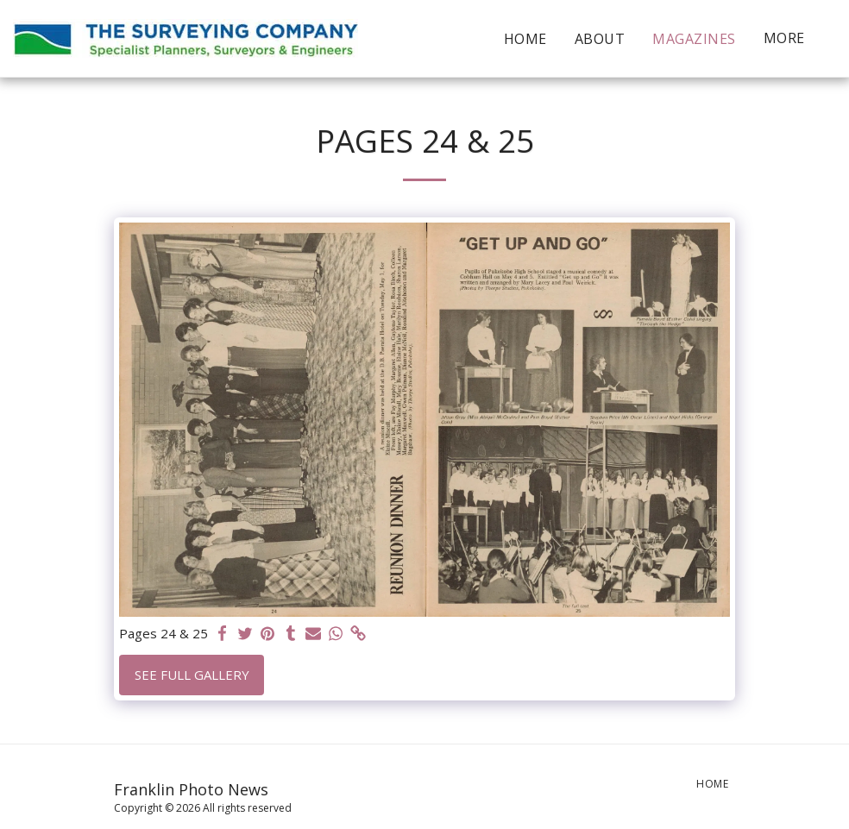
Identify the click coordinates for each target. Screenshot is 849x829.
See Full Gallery (192, 674)
